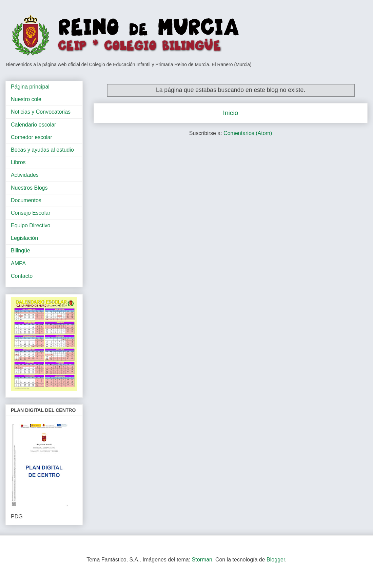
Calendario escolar (33, 125)
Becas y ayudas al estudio (42, 150)
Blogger (276, 559)
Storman (202, 559)
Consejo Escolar (31, 213)
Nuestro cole (26, 99)
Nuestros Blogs (29, 188)
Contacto (22, 276)
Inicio (230, 112)
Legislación (24, 238)
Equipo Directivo (31, 225)
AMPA (18, 263)
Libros (18, 162)
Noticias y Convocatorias (41, 112)
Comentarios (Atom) (247, 133)
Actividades (25, 175)
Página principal (30, 87)
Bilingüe (20, 250)
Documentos (26, 200)
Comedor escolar (31, 137)
